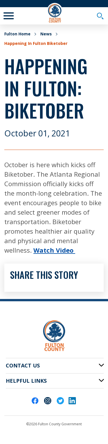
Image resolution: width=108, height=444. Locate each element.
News (46, 34)
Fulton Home (17, 34)
